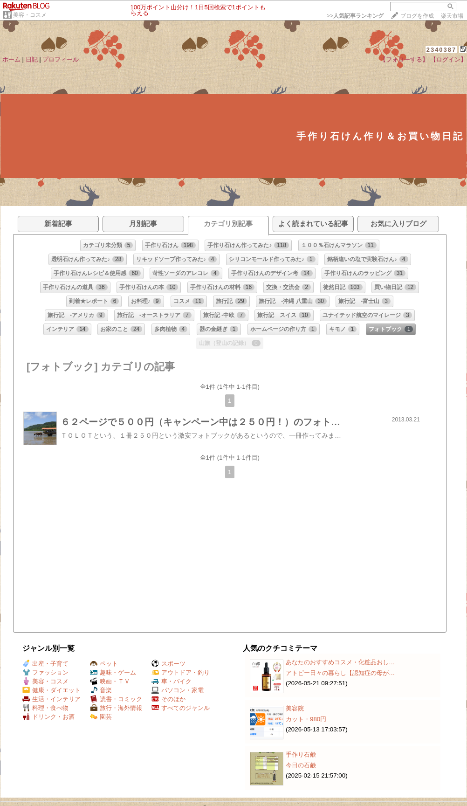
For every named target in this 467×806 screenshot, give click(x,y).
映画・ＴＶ (110, 681)
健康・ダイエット (51, 690)
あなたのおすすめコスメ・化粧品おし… (340, 662)
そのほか (168, 699)
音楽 (101, 690)
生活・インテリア (51, 699)
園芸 (101, 716)
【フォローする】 (404, 59)
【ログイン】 (448, 59)
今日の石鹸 (301, 765)
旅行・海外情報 (116, 707)
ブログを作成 (417, 16)
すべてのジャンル (180, 707)
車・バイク (171, 681)
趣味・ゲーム (113, 672)
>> (355, 16)
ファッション (45, 672)
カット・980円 (306, 719)
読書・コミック (116, 699)
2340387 (441, 49)
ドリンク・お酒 (48, 716)
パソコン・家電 (177, 690)
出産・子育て (45, 663)
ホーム (11, 59)
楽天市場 (452, 16)
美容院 (295, 708)
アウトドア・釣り (180, 672)
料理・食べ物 (45, 707)
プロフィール (60, 59)
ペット (104, 663)
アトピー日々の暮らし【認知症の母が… (340, 672)
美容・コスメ (30, 15)
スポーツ (168, 663)
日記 (32, 59)
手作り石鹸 (301, 754)
